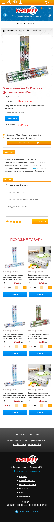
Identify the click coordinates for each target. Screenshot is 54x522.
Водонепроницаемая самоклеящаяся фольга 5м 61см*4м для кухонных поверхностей (39, 277)
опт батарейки (34, 444)
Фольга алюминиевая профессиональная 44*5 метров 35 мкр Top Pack (14, 395)
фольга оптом (33, 168)
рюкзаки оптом (38, 441)
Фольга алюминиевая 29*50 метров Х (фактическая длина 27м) (38, 336)
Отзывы (8, 179)
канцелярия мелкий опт (18, 441)
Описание (8, 152)
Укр (49, 8)
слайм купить (19, 444)
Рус (42, 8)
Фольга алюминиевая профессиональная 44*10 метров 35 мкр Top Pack (14, 336)
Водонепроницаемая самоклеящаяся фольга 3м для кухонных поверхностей (39, 395)
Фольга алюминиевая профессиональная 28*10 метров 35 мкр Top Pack (14, 277)
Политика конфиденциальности (27, 471)
